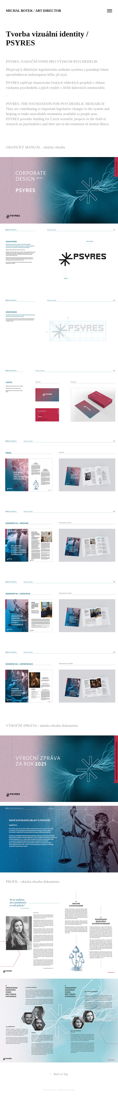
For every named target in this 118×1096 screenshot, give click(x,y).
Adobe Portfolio (66, 1089)
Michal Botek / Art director (33, 10)
